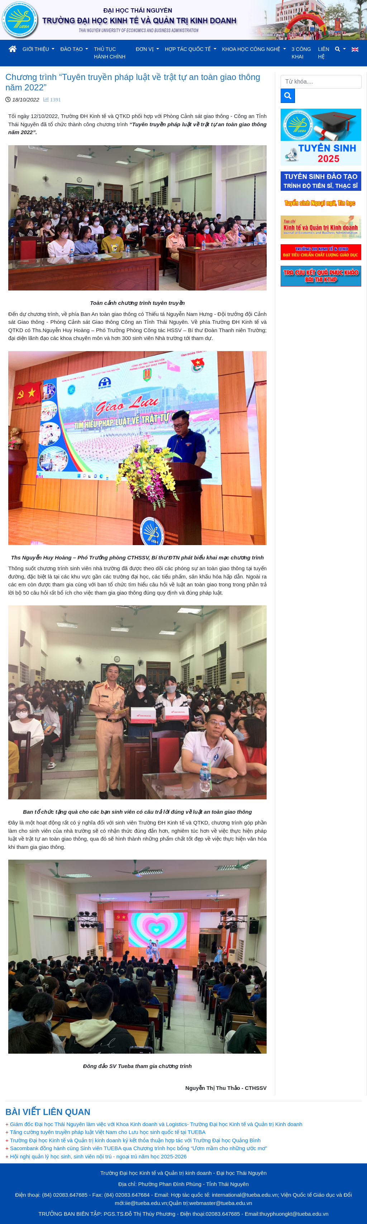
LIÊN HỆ (323, 53)
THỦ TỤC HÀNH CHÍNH (109, 53)
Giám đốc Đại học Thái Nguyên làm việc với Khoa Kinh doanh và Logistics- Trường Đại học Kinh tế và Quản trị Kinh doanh (153, 1124)
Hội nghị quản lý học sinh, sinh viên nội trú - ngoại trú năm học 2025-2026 (96, 1156)
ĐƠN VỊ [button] (145, 49)
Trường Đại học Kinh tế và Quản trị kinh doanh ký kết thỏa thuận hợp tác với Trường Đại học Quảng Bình (133, 1140)
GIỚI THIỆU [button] (37, 49)
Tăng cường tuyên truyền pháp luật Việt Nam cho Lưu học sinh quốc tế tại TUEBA (105, 1132)
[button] (340, 49)
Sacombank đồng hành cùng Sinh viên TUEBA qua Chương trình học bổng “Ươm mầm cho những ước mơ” (136, 1148)
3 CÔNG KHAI (301, 53)
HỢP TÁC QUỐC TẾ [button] (188, 49)
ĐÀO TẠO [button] (72, 49)
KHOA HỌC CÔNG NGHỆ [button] (252, 49)
